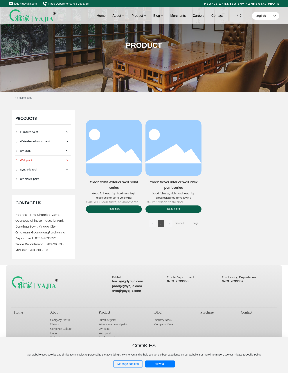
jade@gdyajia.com (25, 3)
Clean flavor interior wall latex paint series (173, 185)
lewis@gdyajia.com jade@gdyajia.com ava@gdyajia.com (127, 286)
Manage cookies (128, 363)
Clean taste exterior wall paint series (114, 185)
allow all (160, 363)
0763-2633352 (45, 238)
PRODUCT (144, 45)
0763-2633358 (55, 244)
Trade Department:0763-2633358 (68, 3)
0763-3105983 (38, 250)
